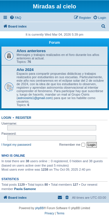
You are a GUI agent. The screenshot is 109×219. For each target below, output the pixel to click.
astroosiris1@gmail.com (35, 98)
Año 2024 (25, 69)
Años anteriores (31, 51)
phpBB (39, 208)
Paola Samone (25, 189)
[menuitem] (15, 17)
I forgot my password (16, 144)
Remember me (72, 145)
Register (23, 117)
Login (6, 117)
